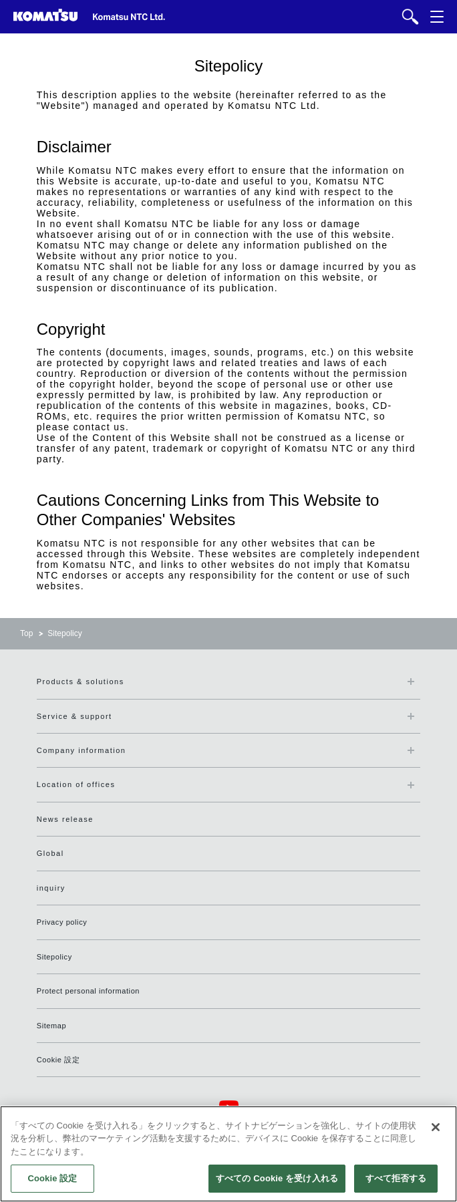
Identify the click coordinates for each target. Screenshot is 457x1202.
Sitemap (52, 1026)
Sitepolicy (54, 957)
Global (50, 853)
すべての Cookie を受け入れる (277, 1178)
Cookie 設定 (58, 1060)
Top (26, 633)
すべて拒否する (396, 1178)
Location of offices (76, 784)
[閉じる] (435, 1127)
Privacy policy (62, 922)
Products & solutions (80, 682)
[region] (228, 1154)
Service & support (74, 716)
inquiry (51, 888)
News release (65, 819)
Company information (81, 750)
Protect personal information (88, 991)
